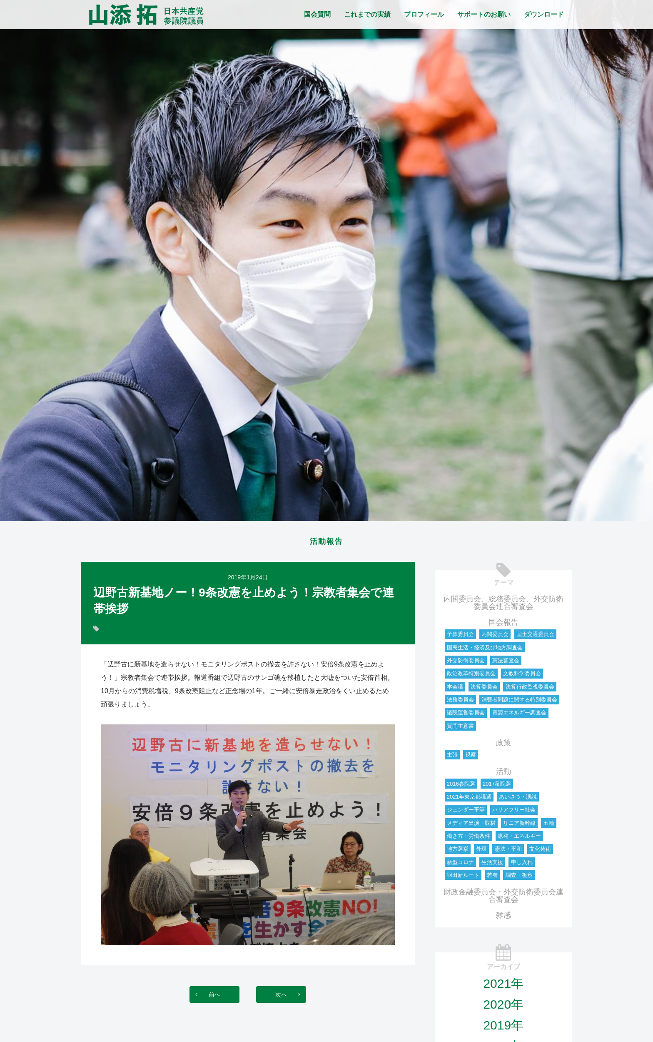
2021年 (503, 986)
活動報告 (326, 543)
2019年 (503, 1027)
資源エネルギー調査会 (519, 715)
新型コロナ (460, 865)
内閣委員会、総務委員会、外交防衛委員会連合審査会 (503, 605)
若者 (492, 877)
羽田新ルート (463, 877)
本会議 (455, 689)
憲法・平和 (508, 851)
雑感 (503, 918)
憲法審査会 (505, 663)
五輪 (548, 825)
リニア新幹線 (519, 825)
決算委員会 (484, 689)
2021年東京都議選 (469, 799)
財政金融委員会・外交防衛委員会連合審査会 (503, 898)
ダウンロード (544, 14)
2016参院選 (461, 786)
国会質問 (317, 14)
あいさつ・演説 (518, 799)
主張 (452, 757)
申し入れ (522, 865)
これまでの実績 (367, 14)
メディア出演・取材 (471, 825)
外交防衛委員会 (466, 663)
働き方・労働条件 (468, 838)
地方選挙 (458, 851)
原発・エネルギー (519, 838)
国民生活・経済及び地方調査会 (485, 650)
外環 (481, 851)
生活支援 (492, 865)
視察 (470, 757)
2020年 (503, 1007)
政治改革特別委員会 (471, 676)
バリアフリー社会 (514, 812)
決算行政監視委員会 (530, 689)
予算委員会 (460, 637)
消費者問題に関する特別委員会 (519, 702)
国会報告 (503, 625)
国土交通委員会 (535, 637)
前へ (206, 996)
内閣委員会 (494, 637)
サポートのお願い (484, 14)
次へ (289, 996)
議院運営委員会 (466, 715)
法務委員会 (460, 702)
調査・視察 (519, 877)
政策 (503, 745)
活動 (503, 774)
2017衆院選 (497, 786)
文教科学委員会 (522, 676)
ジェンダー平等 (466, 812)
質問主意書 (460, 728)
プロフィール (424, 14)
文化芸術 (540, 851)
